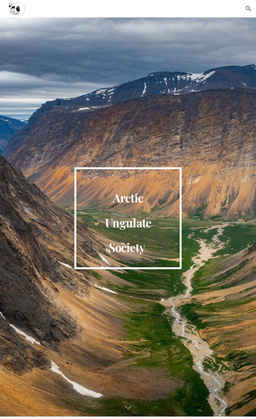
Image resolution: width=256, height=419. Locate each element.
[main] (128, 218)
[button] (248, 8)
